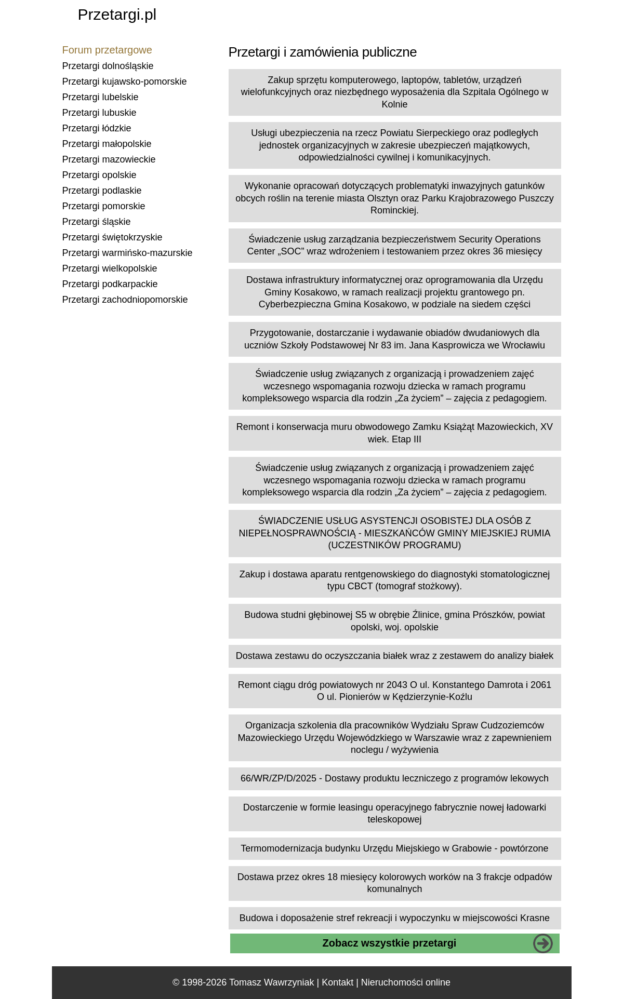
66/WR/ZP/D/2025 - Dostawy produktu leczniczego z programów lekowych (395, 778)
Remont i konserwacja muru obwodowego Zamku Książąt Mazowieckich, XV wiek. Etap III (394, 433)
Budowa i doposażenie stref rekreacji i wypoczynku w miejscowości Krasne (395, 918)
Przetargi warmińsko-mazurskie (127, 253)
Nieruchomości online (405, 982)
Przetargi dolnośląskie (108, 66)
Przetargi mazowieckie (109, 159)
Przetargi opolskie (99, 175)
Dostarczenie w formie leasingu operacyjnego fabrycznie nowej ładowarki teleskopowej (394, 813)
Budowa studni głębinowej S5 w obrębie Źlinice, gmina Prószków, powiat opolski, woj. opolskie (394, 621)
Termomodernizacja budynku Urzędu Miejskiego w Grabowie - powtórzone (394, 848)
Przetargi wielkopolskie (109, 268)
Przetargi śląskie (96, 222)
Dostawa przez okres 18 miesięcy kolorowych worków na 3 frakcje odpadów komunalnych (394, 883)
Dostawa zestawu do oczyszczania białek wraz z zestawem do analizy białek (394, 656)
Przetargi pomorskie (103, 206)
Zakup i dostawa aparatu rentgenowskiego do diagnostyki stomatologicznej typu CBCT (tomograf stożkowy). (395, 580)
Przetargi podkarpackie (110, 284)
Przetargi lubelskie (100, 97)
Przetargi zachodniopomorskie (125, 299)
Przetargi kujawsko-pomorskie (124, 81)
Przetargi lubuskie (99, 112)
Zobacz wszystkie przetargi (390, 943)
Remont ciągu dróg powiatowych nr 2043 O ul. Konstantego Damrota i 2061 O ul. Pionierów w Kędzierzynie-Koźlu (394, 691)
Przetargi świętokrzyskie (112, 237)
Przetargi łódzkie (96, 128)
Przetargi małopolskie (107, 144)
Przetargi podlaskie (102, 190)
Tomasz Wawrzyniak (271, 982)
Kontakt (337, 982)
